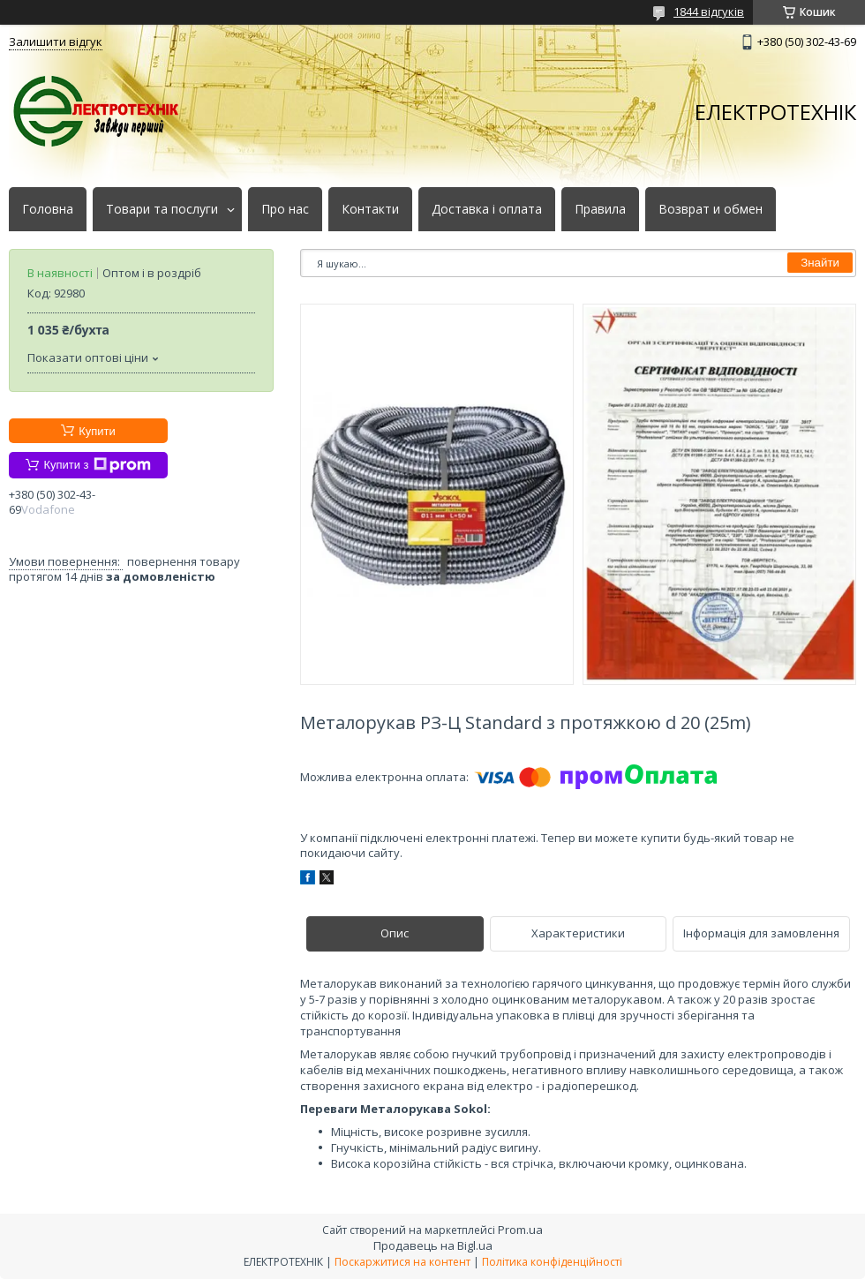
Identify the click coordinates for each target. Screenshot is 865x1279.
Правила (600, 209)
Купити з (96, 465)
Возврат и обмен (710, 209)
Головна (47, 209)
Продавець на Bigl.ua (433, 1245)
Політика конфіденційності (552, 1261)
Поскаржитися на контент (402, 1261)
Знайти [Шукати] (820, 262)
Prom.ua (520, 1230)
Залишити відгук (55, 41)
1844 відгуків (708, 11)
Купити (97, 431)
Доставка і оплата (487, 209)
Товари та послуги (162, 209)
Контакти (370, 209)
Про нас (285, 209)
